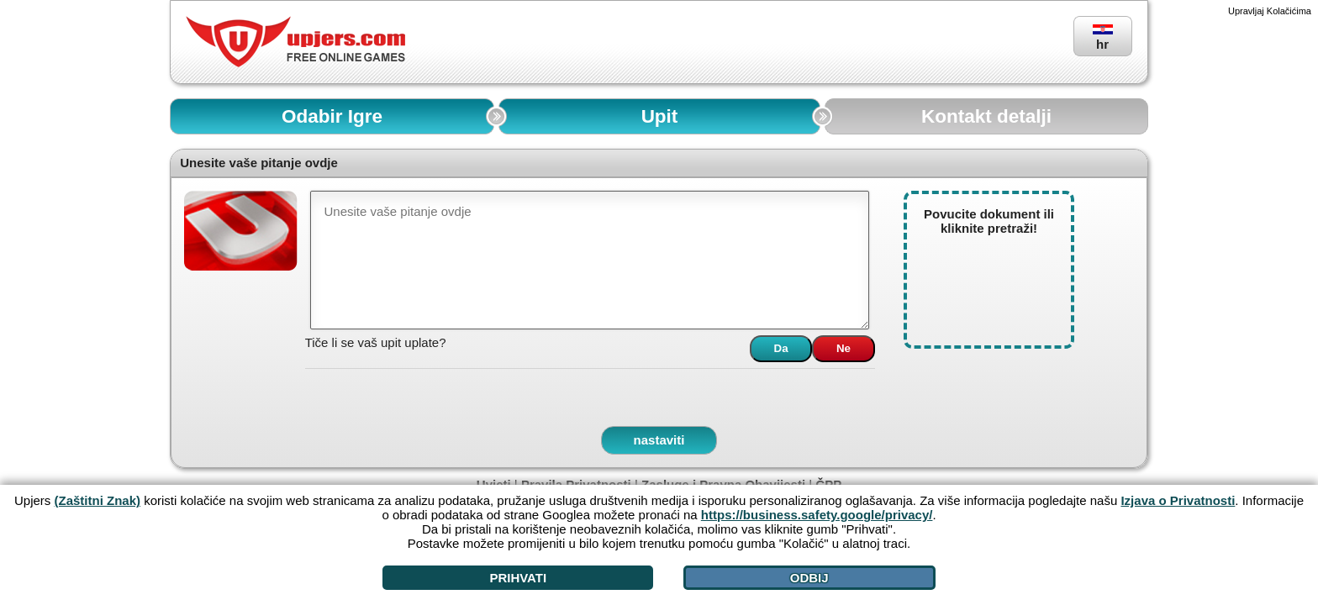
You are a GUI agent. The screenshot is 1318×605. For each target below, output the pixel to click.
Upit (659, 116)
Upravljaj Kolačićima (1269, 11)
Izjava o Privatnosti (1177, 500)
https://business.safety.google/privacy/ (817, 515)
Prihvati (517, 578)
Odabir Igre (332, 116)
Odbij (809, 578)
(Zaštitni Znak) (97, 500)
